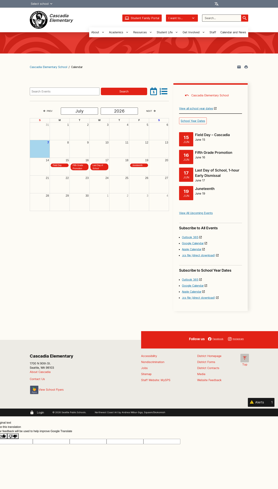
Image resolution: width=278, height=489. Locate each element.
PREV (47, 110)
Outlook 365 (190, 237)
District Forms (206, 362)
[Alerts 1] (261, 402)
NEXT (150, 110)
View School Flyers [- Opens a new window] (47, 389)
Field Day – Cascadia (212, 135)
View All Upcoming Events (196, 213)
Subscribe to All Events (210, 226)
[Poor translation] (13, 436)
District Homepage (209, 356)
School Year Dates (193, 121)
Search (124, 91)
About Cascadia (40, 372)
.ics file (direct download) (198, 255)
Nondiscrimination (152, 362)
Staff (213, 32)
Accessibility (149, 356)
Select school (42, 4)
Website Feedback (209, 380)
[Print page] (246, 67)
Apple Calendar (191, 249)
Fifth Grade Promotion (213, 152)
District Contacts (208, 368)
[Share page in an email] (239, 67)
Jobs (144, 368)
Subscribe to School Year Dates (210, 268)
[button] (51, 4)
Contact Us (37, 379)
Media (201, 374)
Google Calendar (193, 243)
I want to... (181, 18)
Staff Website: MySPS (155, 380)
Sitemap (146, 374)
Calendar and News (233, 32)
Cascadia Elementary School (48, 67)
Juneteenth (205, 189)
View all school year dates (196, 108)
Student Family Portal (142, 18)
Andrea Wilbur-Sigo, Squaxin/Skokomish (143, 412)
